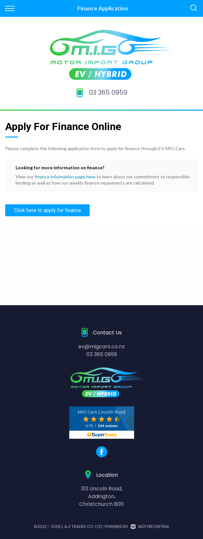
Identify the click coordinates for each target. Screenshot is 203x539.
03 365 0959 (108, 92)
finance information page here (65, 176)
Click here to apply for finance (47, 210)
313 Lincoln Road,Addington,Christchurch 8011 (101, 496)
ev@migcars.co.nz (101, 346)
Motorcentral (150, 526)
